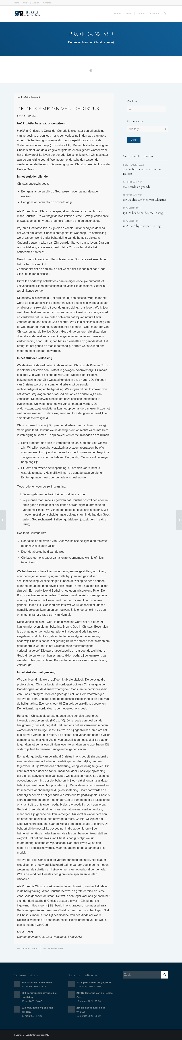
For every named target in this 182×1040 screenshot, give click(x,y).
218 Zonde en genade (136, 187)
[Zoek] (164, 14)
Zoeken (36, 3)
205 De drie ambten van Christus (144, 200)
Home (16, 3)
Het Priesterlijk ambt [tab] (27, 948)
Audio (26, 3)
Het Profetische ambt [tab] (28, 97)
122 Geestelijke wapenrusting (142, 226)
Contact (47, 3)
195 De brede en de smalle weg (143, 213)
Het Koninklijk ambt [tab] (53, 948)
